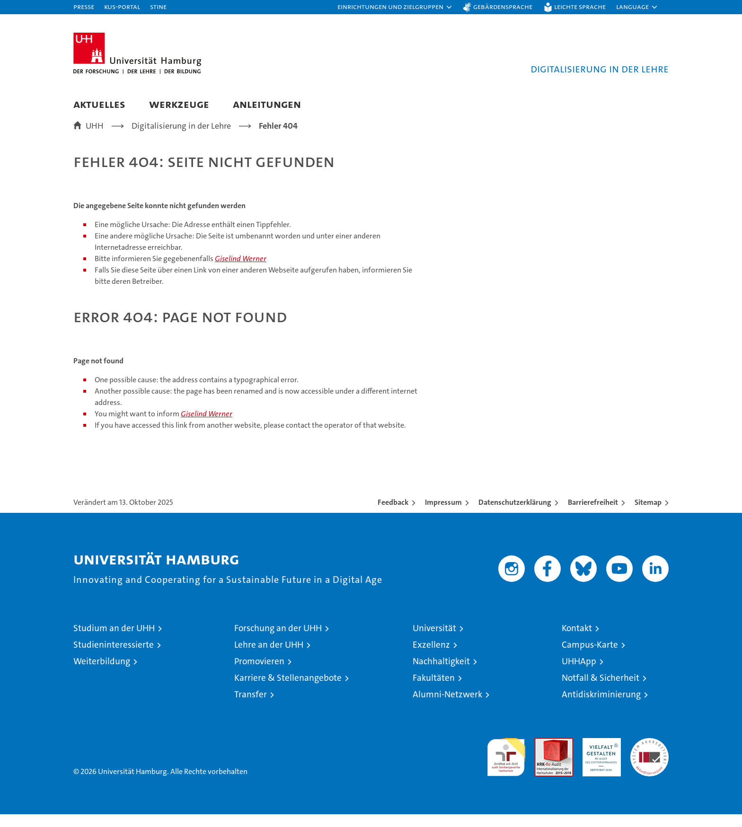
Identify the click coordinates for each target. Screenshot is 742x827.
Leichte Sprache (580, 6)
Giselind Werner (240, 272)
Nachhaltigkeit (441, 674)
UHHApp (579, 674)
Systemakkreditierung (649, 756)
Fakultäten (434, 690)
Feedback (393, 515)
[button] (395, 7)
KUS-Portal (122, 6)
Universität (434, 641)
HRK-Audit (599, 756)
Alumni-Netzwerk (447, 707)
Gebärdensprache (502, 6)
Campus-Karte (590, 657)
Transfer (250, 707)
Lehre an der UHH (268, 657)
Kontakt (577, 641)
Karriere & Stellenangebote (288, 690)
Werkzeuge (179, 104)
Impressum (443, 515)
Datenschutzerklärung (514, 515)
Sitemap (648, 515)
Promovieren (259, 674)
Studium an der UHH (114, 641)
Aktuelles (99, 104)
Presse (83, 6)
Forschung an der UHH (278, 641)
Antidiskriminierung (601, 707)
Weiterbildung (101, 674)
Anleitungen (267, 104)
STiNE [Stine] (158, 6)
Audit (544, 756)
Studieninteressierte (113, 657)
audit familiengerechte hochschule (506, 766)
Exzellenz (431, 657)
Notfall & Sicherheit (600, 690)
